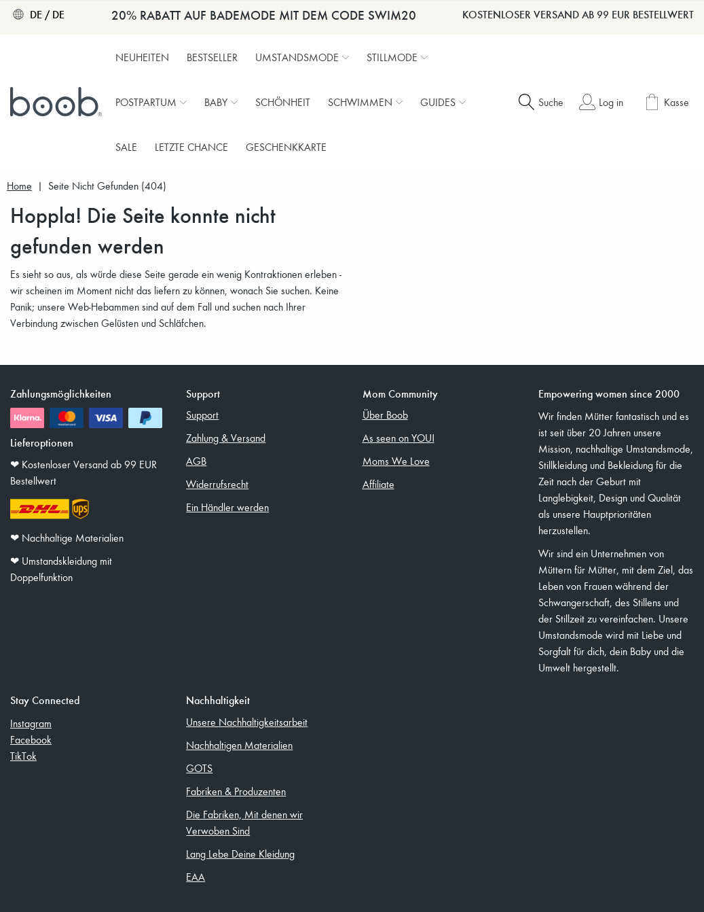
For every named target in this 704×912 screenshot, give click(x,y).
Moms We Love (396, 461)
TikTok (23, 755)
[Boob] (57, 102)
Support (202, 414)
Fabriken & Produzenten (236, 791)
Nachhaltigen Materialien (239, 745)
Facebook (31, 739)
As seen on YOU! (398, 437)
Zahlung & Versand (225, 437)
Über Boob (385, 414)
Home (19, 185)
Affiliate (378, 484)
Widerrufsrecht (217, 484)
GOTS (199, 768)
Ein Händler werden (227, 507)
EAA (195, 876)
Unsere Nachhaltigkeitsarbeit (247, 722)
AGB (196, 461)
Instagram (31, 723)
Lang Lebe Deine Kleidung (240, 853)
